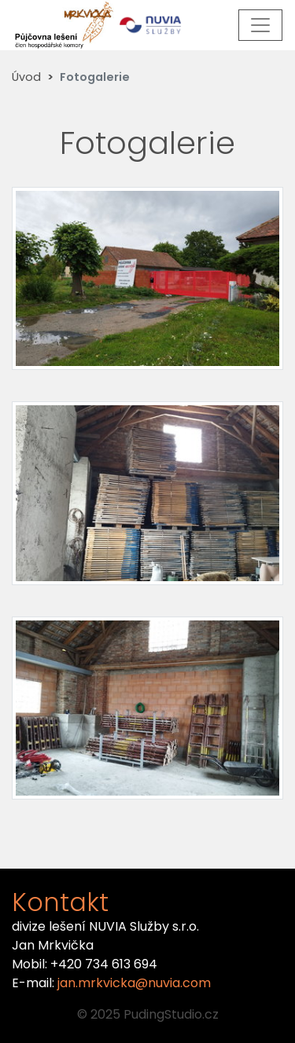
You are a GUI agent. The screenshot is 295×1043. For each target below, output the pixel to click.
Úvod (26, 77)
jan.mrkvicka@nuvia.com (134, 983)
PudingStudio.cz (171, 1014)
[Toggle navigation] (260, 25)
